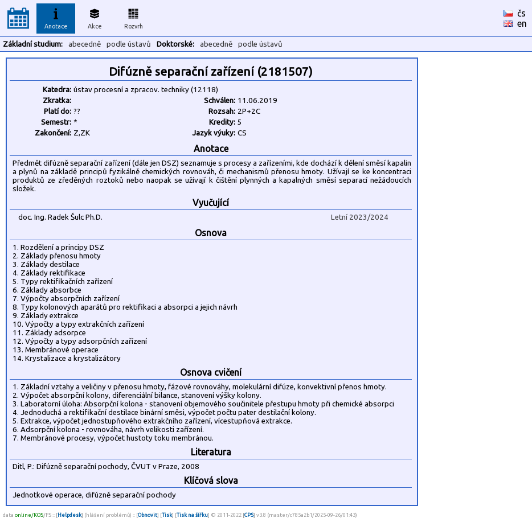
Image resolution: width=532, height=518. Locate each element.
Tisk (167, 515)
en (522, 23)
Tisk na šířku (192, 515)
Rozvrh (133, 17)
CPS (248, 515)
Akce (94, 17)
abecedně (84, 44)
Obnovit (147, 515)
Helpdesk (69, 515)
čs (521, 13)
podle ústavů (129, 44)
